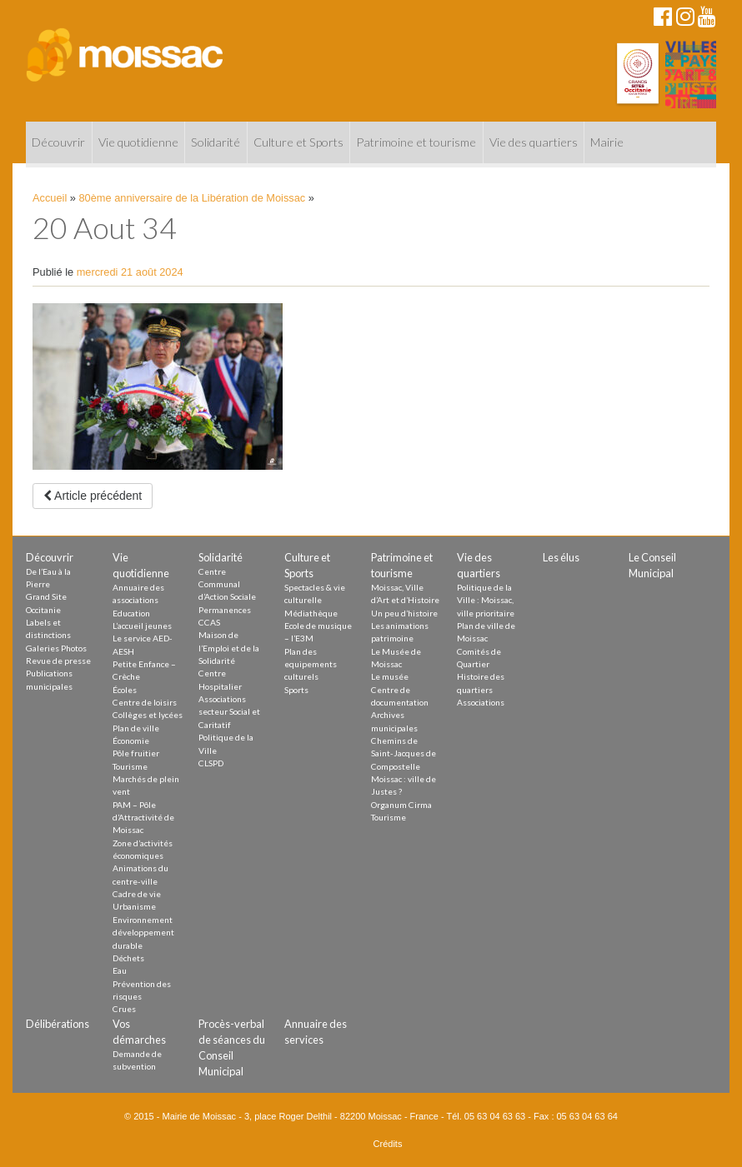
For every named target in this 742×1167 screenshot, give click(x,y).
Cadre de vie (137, 894)
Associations (480, 702)
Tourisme (130, 766)
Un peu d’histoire (404, 613)
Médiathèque (311, 613)
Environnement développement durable (143, 932)
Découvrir (58, 142)
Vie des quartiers (533, 142)
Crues (124, 1009)
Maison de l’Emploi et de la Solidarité (228, 648)
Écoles (125, 690)
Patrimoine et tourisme (416, 142)
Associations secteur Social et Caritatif (229, 712)
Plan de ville (136, 728)
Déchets (128, 958)
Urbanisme (134, 906)
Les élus (561, 557)
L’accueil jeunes (142, 626)
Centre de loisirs (145, 702)
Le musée (390, 676)
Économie (131, 741)
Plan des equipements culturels (310, 664)
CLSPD (210, 763)
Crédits (388, 1144)
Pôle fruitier (136, 753)
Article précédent (92, 495)
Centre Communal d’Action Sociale (227, 584)
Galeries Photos (56, 648)
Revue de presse (58, 661)
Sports (296, 690)
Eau (120, 970)
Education (131, 613)
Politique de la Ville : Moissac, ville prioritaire (485, 600)
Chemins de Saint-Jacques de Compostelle (403, 753)
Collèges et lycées (148, 715)
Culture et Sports (298, 142)
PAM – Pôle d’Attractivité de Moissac (143, 817)
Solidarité (215, 142)
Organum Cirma (401, 805)
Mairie (607, 142)
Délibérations (57, 1023)
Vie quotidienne (138, 142)
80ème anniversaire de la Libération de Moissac (192, 198)
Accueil (50, 198)
